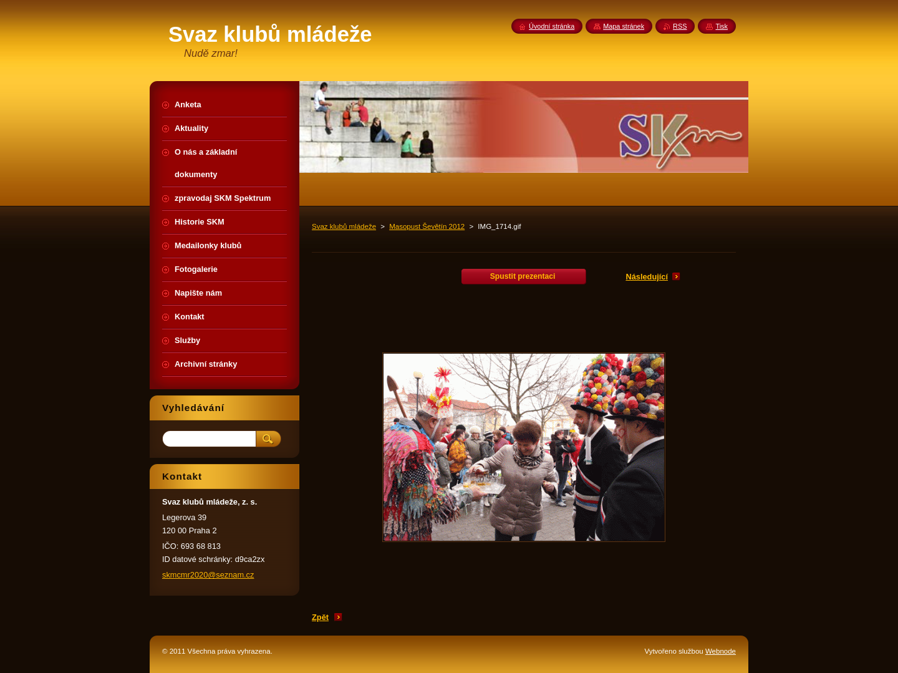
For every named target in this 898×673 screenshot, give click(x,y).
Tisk (721, 26)
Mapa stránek (623, 26)
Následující (646, 276)
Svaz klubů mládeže (344, 226)
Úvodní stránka (551, 26)
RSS (680, 26)
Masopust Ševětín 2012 (427, 226)
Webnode (720, 651)
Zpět (320, 617)
